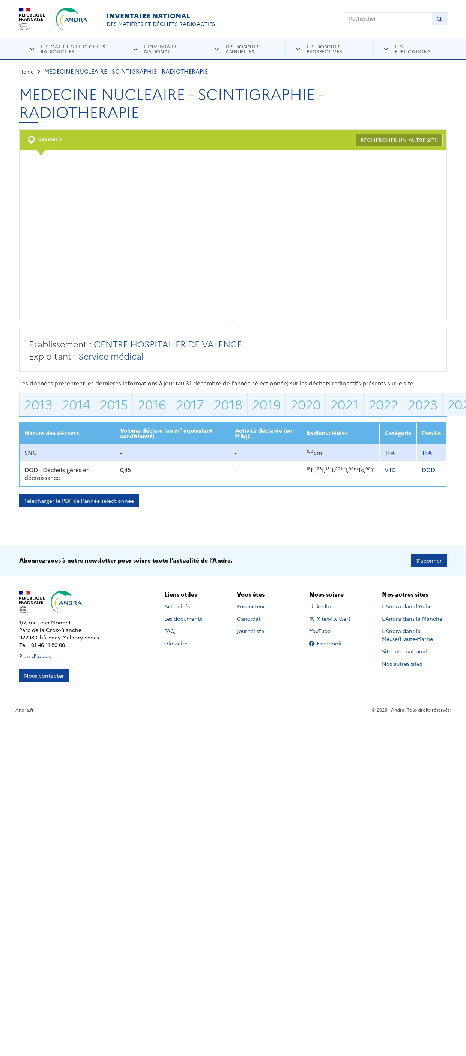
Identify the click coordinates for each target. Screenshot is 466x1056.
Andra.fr (24, 709)
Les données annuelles (242, 48)
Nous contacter (44, 675)
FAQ (169, 631)
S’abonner (429, 560)
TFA (390, 452)
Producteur (251, 606)
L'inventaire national (160, 48)
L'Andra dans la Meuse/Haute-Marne (407, 634)
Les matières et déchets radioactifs (73, 48)
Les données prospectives (324, 48)
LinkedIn (328, 606)
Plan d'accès (35, 655)
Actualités (177, 606)
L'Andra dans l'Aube (407, 606)
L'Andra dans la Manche (412, 618)
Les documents (183, 618)
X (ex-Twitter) (331, 618)
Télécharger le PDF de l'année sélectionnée (79, 500)
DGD (428, 470)
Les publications (413, 48)
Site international (404, 651)
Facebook (331, 643)
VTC (390, 470)
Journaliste (250, 631)
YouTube (328, 631)
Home (26, 71)
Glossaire (176, 643)
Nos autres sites (402, 663)
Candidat (249, 618)
